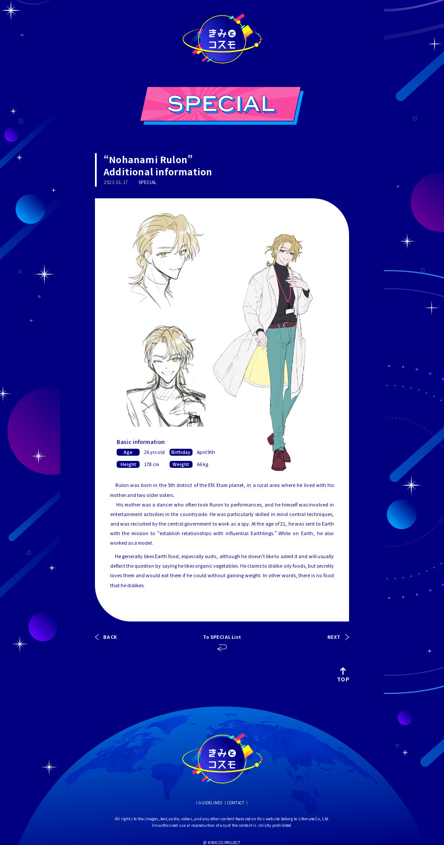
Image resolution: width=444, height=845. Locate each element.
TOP (343, 674)
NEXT (334, 637)
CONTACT (235, 802)
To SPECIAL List (222, 637)
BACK (110, 637)
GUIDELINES (210, 802)
